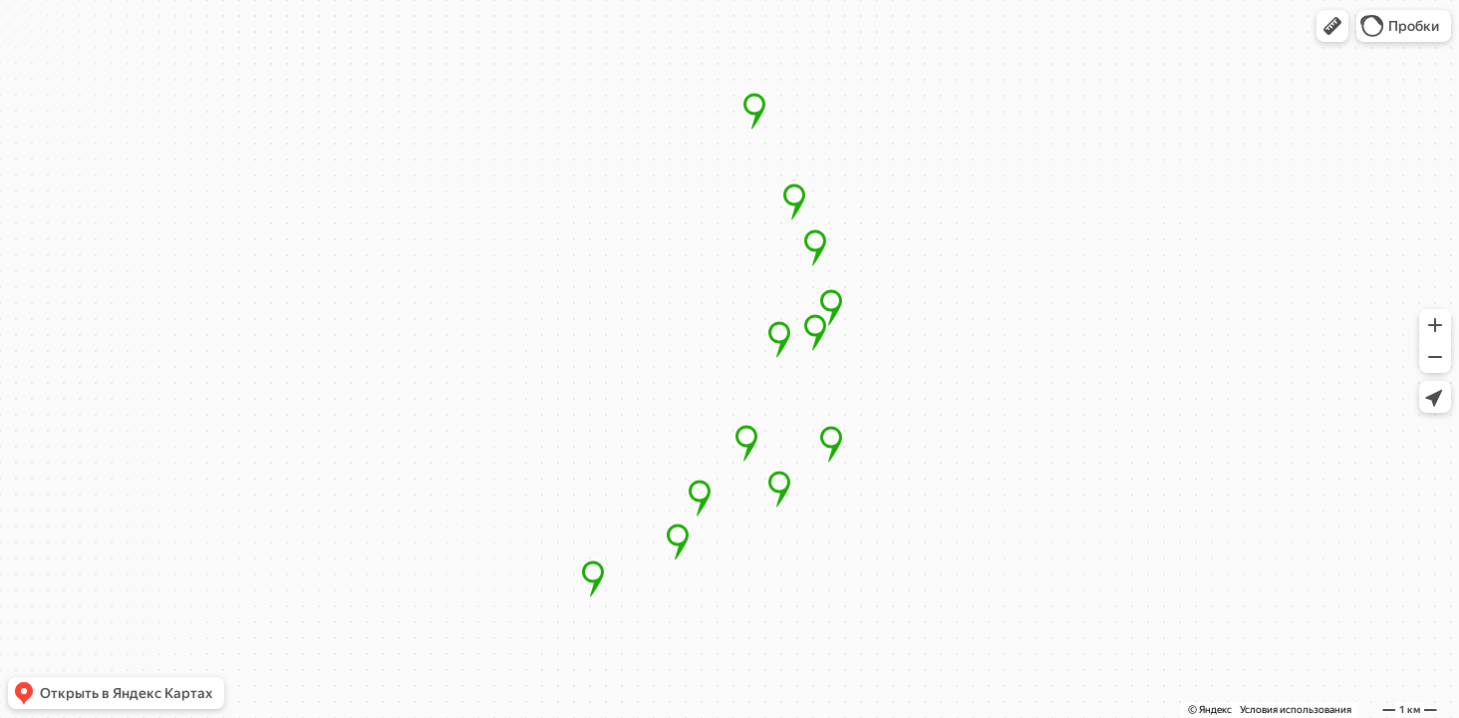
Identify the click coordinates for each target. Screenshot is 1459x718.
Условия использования (1295, 709)
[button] (1332, 26)
